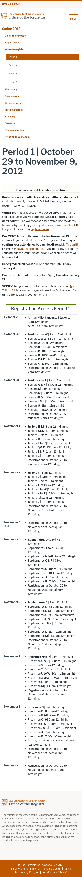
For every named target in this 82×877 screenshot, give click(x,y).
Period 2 (12, 65)
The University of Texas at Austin (39, 865)
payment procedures (30, 248)
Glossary (10, 123)
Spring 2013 (11, 29)
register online (40, 229)
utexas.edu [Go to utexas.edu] (11, 4)
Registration (12, 42)
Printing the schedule (17, 137)
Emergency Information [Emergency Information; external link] (24, 868)
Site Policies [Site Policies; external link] (51, 868)
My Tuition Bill (70, 244)
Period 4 (12, 81)
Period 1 (12, 56)
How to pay (11, 89)
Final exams (12, 96)
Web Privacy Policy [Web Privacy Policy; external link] (53, 872)
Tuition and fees (14, 109)
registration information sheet (55, 225)
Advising (10, 116)
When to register (14, 49)
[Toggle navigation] (73, 16)
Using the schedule (16, 35)
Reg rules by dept (15, 130)
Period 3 (12, 73)
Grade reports (13, 103)
